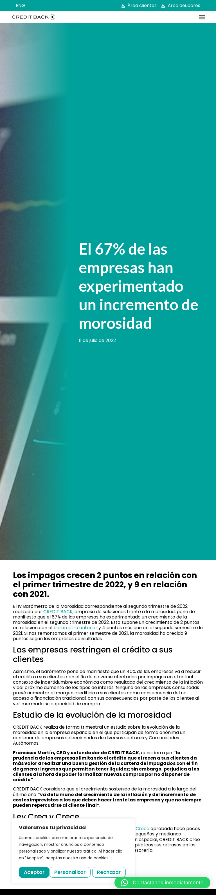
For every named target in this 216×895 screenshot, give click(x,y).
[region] (73, 851)
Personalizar (39, 872)
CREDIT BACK (58, 611)
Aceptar (112, 872)
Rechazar (79, 872)
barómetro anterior (75, 627)
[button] (202, 17)
